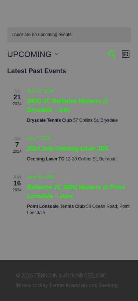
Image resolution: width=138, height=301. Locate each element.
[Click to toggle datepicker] (32, 54)
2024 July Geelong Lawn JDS (68, 148)
